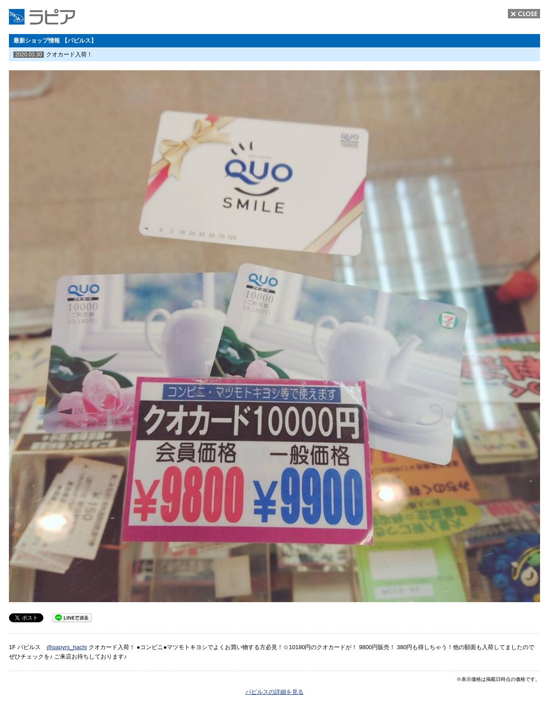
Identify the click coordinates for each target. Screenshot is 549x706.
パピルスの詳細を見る (274, 692)
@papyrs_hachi (66, 647)
